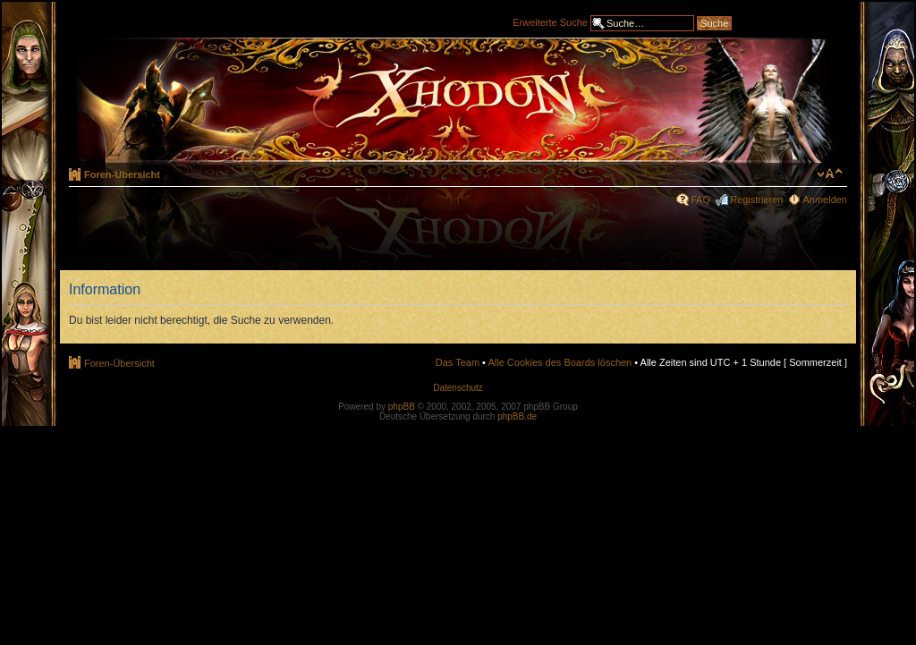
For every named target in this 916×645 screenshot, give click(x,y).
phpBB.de (517, 416)
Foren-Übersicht (122, 174)
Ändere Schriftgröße (830, 173)
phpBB (401, 407)
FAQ (700, 199)
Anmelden (824, 199)
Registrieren (756, 199)
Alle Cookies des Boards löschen (560, 362)
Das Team (457, 362)
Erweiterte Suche (550, 21)
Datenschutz (458, 388)
